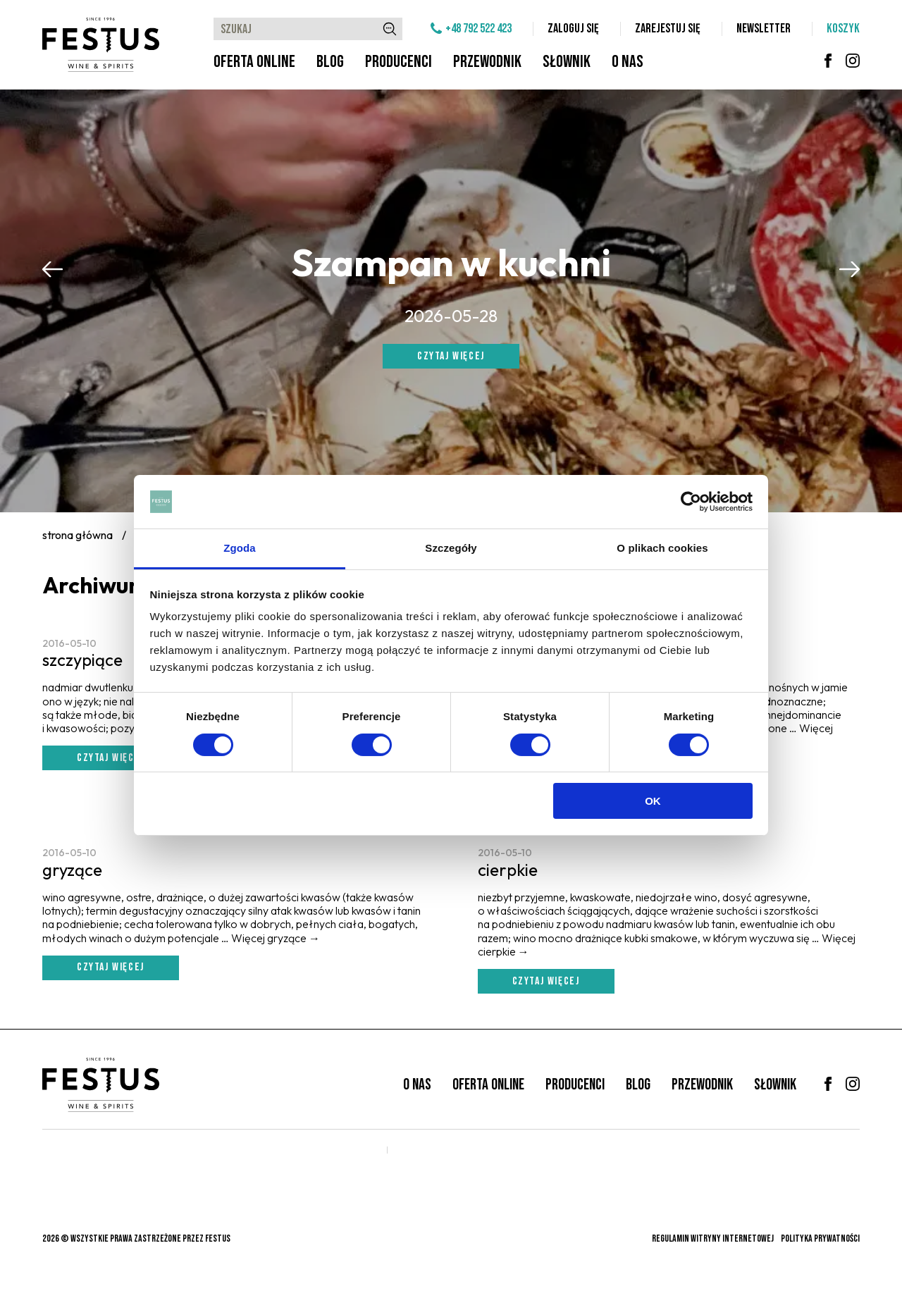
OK (653, 801)
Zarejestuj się (667, 28)
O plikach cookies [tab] (662, 548)
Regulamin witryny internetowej (713, 1238)
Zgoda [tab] (239, 548)
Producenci (398, 61)
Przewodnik (487, 61)
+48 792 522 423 (478, 28)
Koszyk (843, 28)
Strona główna (77, 535)
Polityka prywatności (820, 1238)
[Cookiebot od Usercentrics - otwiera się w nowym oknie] (691, 501)
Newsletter (763, 28)
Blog (330, 61)
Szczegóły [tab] (450, 548)
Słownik (567, 61)
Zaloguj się (573, 28)
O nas (627, 61)
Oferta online (254, 61)
